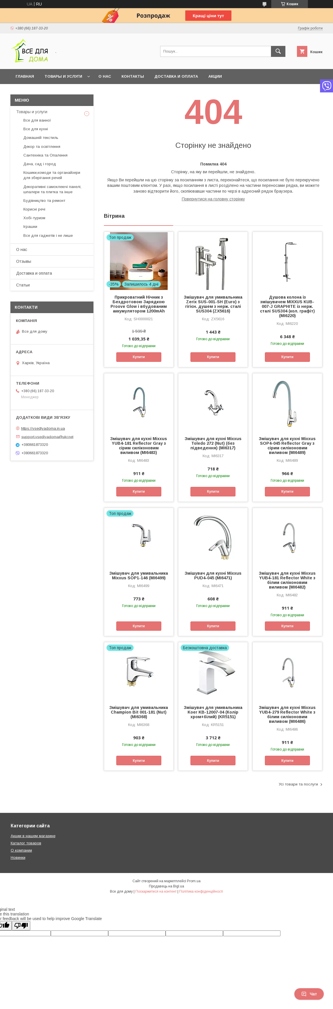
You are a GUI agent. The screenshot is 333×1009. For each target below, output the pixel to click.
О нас (104, 76)
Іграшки (30, 226)
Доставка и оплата (176, 76)
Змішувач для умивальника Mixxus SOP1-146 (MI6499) (138, 575)
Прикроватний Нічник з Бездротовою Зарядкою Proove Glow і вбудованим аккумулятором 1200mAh (139, 304)
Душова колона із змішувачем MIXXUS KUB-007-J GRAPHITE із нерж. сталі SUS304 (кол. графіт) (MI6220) (287, 306)
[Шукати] (278, 51)
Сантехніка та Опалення (45, 155)
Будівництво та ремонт (44, 200)
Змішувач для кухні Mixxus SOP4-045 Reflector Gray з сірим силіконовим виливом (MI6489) (287, 445)
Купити (139, 357)
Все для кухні (35, 129)
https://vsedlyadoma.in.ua (43, 428)
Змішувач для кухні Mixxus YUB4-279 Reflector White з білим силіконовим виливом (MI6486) (287, 714)
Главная (25, 76)
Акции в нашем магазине (33, 836)
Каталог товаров (26, 843)
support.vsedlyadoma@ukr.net (47, 436)
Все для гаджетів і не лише (48, 235)
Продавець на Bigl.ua (166, 886)
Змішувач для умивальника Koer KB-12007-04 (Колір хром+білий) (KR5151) (213, 712)
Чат (309, 994)
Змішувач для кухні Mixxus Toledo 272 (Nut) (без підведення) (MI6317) (213, 443)
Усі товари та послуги (298, 784)
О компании (21, 850)
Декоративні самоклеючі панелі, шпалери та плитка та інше (52, 189)
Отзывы (23, 261)
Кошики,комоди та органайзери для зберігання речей (51, 175)
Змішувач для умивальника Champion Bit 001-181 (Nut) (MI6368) (138, 712)
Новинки (18, 857)
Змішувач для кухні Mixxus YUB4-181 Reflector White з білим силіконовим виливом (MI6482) (287, 580)
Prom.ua (194, 881)
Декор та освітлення (41, 146)
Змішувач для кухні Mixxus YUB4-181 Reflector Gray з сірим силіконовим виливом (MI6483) (138, 445)
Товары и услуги (63, 76)
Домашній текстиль (40, 137)
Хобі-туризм (34, 218)
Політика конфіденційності (201, 891)
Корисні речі (34, 209)
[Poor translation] (21, 925)
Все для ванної (37, 120)
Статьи (23, 285)
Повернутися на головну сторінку (213, 199)
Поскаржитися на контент (156, 891)
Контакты (132, 76)
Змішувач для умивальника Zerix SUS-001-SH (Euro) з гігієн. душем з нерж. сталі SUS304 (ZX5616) (213, 304)
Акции (215, 76)
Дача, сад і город (39, 164)
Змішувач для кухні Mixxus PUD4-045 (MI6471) (213, 575)
